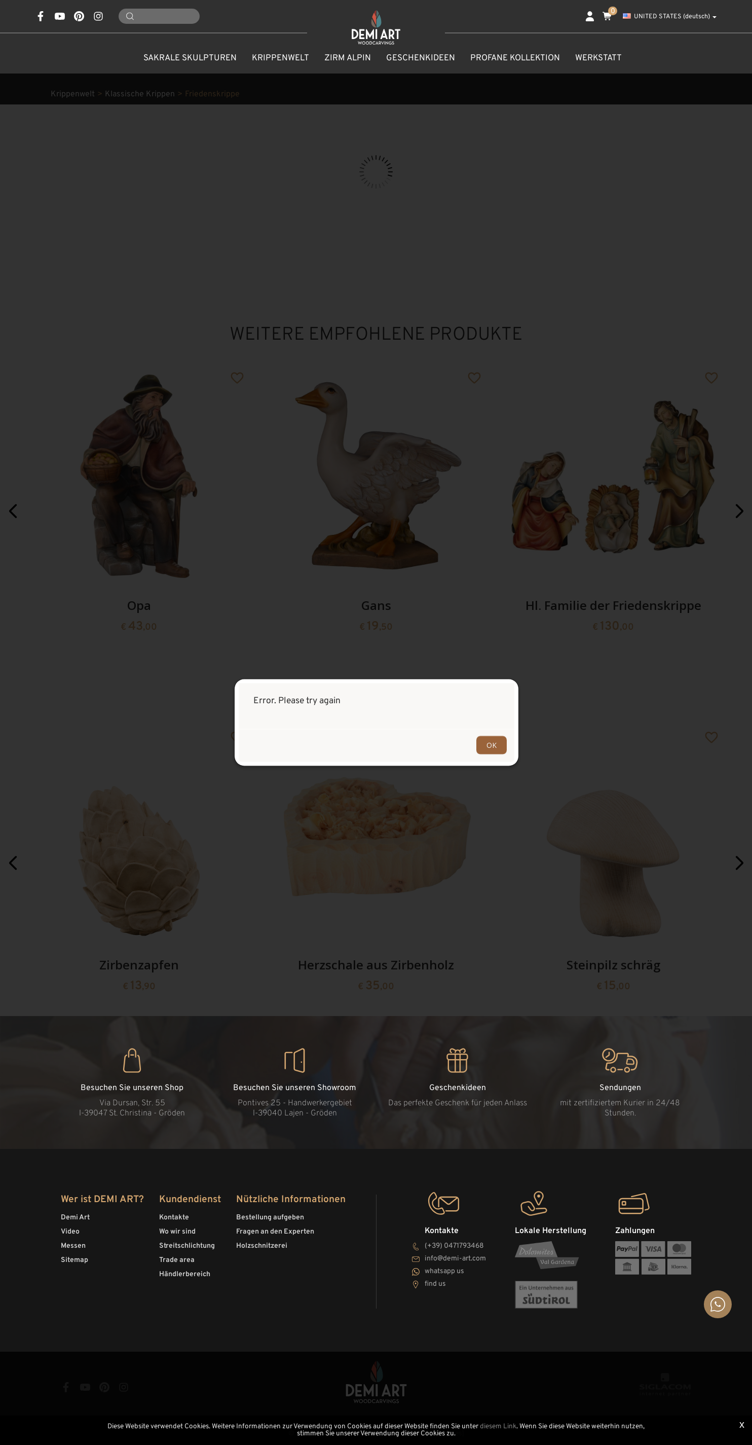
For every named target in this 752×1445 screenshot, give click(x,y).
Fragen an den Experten (275, 1231)
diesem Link (498, 1426)
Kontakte (174, 1217)
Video (70, 1231)
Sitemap (74, 1260)
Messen (73, 1246)
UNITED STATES (670, 17)
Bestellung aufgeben (270, 1217)
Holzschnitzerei (261, 1246)
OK (491, 745)
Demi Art (75, 1217)
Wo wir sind (177, 1231)
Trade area (177, 1260)
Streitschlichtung (187, 1246)
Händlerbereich (184, 1274)
